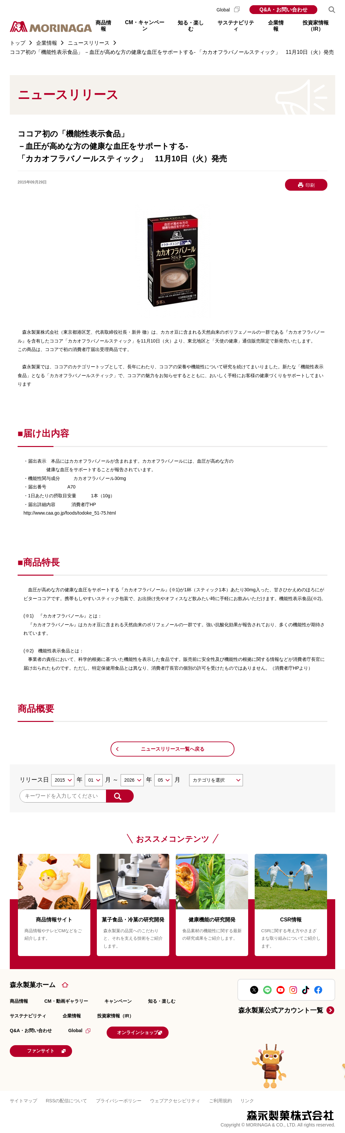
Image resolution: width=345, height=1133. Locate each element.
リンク (247, 1099)
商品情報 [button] (103, 26)
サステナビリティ (28, 1015)
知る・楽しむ (161, 1001)
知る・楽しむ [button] (191, 26)
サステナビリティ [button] (236, 26)
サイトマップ (23, 1099)
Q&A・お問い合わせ (283, 9)
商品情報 (19, 1001)
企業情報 (72, 1015)
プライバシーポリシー (119, 1099)
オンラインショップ (147, 1031)
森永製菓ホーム (32, 984)
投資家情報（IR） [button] (316, 26)
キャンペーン (118, 1001)
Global (228, 9)
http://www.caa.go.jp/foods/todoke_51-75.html (69, 513)
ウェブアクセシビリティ (175, 1099)
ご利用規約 (220, 1099)
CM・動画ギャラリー (66, 1001)
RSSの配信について (66, 1099)
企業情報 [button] (276, 26)
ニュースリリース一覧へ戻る (172, 749)
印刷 (310, 185)
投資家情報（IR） (115, 1015)
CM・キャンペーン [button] (144, 25)
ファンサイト (53, 1049)
